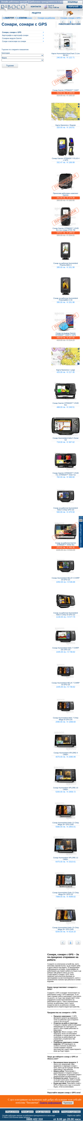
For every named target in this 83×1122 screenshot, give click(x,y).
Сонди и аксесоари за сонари (14, 41)
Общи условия (12, 1112)
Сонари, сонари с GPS (70, 18)
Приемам (68, 1103)
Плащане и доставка (71, 1112)
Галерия (9, 18)
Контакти (36, 7)
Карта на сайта (74, 1115)
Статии (23, 18)
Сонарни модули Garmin (12, 38)
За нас (56, 1112)
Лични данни (27, 1112)
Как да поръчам (43, 1112)
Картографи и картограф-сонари (15, 35)
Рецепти (36, 13)
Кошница (73, 2)
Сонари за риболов (46, 18)
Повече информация (50, 1102)
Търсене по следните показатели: (15, 49)
